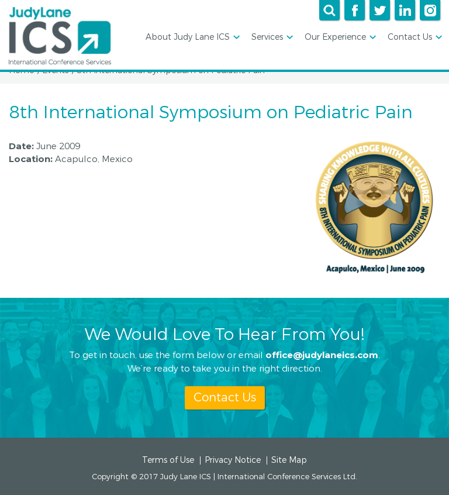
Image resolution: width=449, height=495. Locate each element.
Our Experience (339, 38)
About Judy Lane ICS (192, 38)
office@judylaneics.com (321, 354)
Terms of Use (168, 460)
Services (271, 38)
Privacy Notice (233, 460)
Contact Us (414, 38)
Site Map (289, 460)
